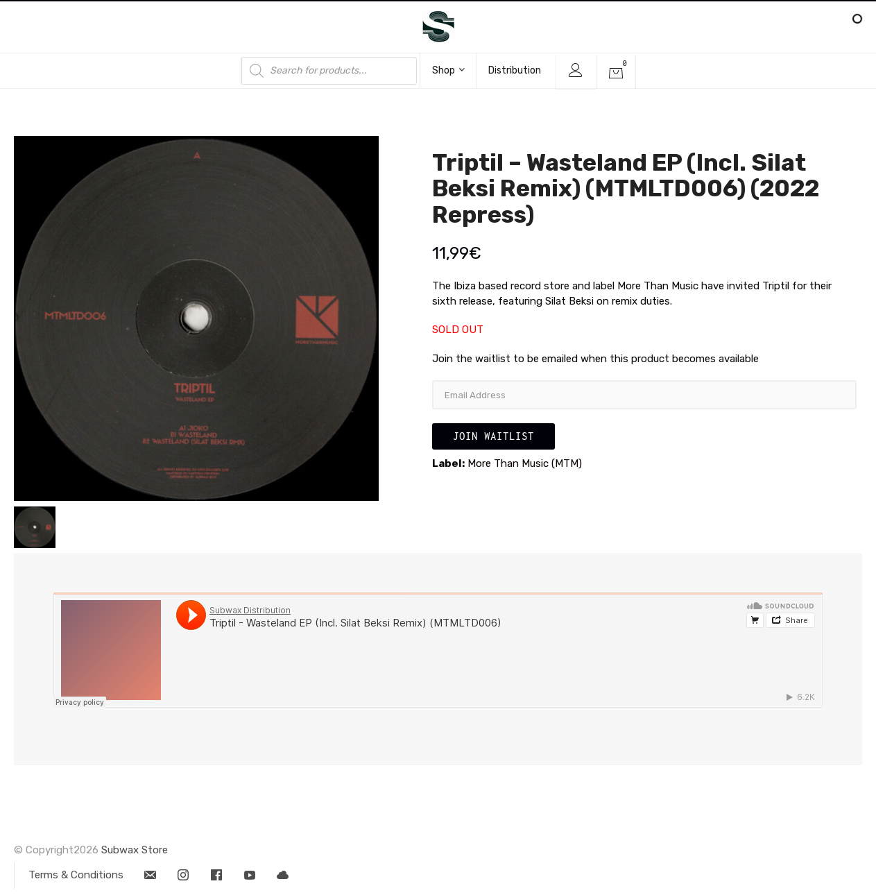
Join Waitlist (493, 436)
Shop (448, 70)
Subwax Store (134, 850)
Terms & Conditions (75, 875)
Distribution (514, 70)
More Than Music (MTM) (524, 463)
